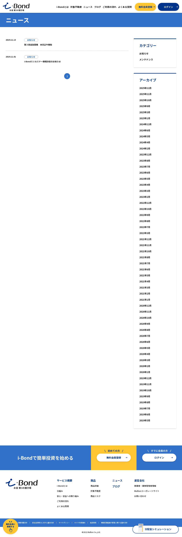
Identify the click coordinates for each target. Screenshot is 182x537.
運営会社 (139, 480)
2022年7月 (144, 227)
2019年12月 (145, 378)
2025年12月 (145, 88)
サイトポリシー (64, 522)
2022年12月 (145, 202)
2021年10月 (145, 251)
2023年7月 (144, 166)
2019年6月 (144, 414)
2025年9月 (144, 106)
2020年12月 (145, 305)
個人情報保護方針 (21, 522)
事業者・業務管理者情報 (145, 485)
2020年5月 (144, 348)
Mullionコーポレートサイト (146, 491)
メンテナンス (146, 59)
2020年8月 (144, 330)
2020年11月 (145, 311)
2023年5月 (144, 178)
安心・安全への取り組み (68, 496)
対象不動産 (96, 491)
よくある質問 (63, 506)
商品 (93, 480)
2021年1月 (144, 299)
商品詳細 (95, 485)
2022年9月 (144, 215)
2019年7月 (144, 408)
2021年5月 (144, 275)
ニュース (117, 480)
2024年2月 (144, 148)
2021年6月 (144, 269)
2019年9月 (144, 396)
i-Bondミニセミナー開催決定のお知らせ (42, 61)
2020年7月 (144, 336)
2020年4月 (144, 354)
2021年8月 (144, 257)
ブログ (116, 486)
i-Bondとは (62, 485)
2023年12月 (145, 154)
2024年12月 (145, 124)
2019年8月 (144, 402)
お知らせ (143, 53)
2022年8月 (144, 221)
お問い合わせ (140, 496)
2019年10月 (145, 390)
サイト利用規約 (79, 522)
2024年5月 (144, 136)
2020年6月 (144, 342)
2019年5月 (144, 420)
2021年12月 (145, 239)
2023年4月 (144, 184)
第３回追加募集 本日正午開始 (38, 44)
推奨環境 (93, 522)
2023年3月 (144, 190)
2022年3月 (144, 233)
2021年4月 (144, 281)
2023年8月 (144, 160)
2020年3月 (144, 360)
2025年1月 (144, 118)
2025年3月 (144, 112)
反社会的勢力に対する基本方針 (43, 522)
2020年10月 (145, 317)
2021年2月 (144, 293)
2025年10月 (145, 100)
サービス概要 (64, 480)
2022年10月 (145, 209)
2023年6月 (144, 172)
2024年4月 (144, 142)
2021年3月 (144, 287)
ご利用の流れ (63, 501)
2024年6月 (144, 130)
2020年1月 (144, 372)
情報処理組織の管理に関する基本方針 (114, 522)
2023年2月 (144, 196)
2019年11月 (145, 384)
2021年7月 (144, 263)
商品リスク (96, 496)
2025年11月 (145, 94)
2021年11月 (145, 245)
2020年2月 (144, 366)
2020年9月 (144, 323)
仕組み (60, 491)
